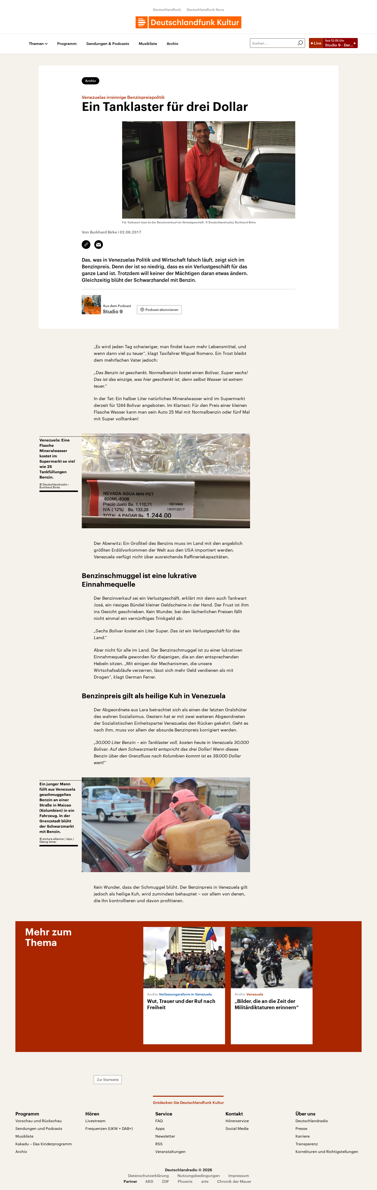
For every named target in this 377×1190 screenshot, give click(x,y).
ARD (149, 1181)
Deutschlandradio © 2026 (188, 1169)
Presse (301, 1128)
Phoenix (185, 1181)
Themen (36, 44)
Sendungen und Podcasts (38, 1128)
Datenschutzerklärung (148, 1175)
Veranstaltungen (170, 1151)
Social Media (237, 1128)
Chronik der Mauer (234, 1181)
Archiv (172, 44)
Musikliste (148, 44)
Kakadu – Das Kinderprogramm (43, 1143)
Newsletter (165, 1136)
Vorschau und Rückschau (38, 1120)
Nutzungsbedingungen (198, 1175)
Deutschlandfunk (167, 9)
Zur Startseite (108, 1079)
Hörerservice (237, 1120)
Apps (160, 1128)
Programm (67, 44)
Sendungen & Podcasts (107, 44)
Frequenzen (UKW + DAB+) (109, 1128)
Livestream (95, 1120)
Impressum (238, 1175)
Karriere (302, 1136)
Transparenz (306, 1143)
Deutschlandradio (311, 1120)
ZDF (165, 1181)
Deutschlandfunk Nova (205, 9)
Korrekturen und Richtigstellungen (326, 1151)
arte (204, 1181)
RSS (159, 1143)
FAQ (159, 1120)
